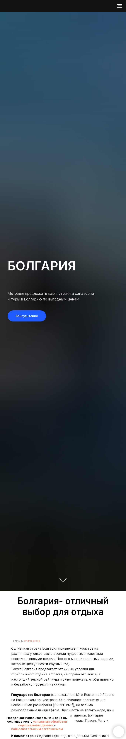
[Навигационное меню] (119, 6)
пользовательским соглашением (37, 729)
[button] (27, 315)
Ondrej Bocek (32, 640)
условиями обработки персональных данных (42, 723)
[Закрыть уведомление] (71, 716)
